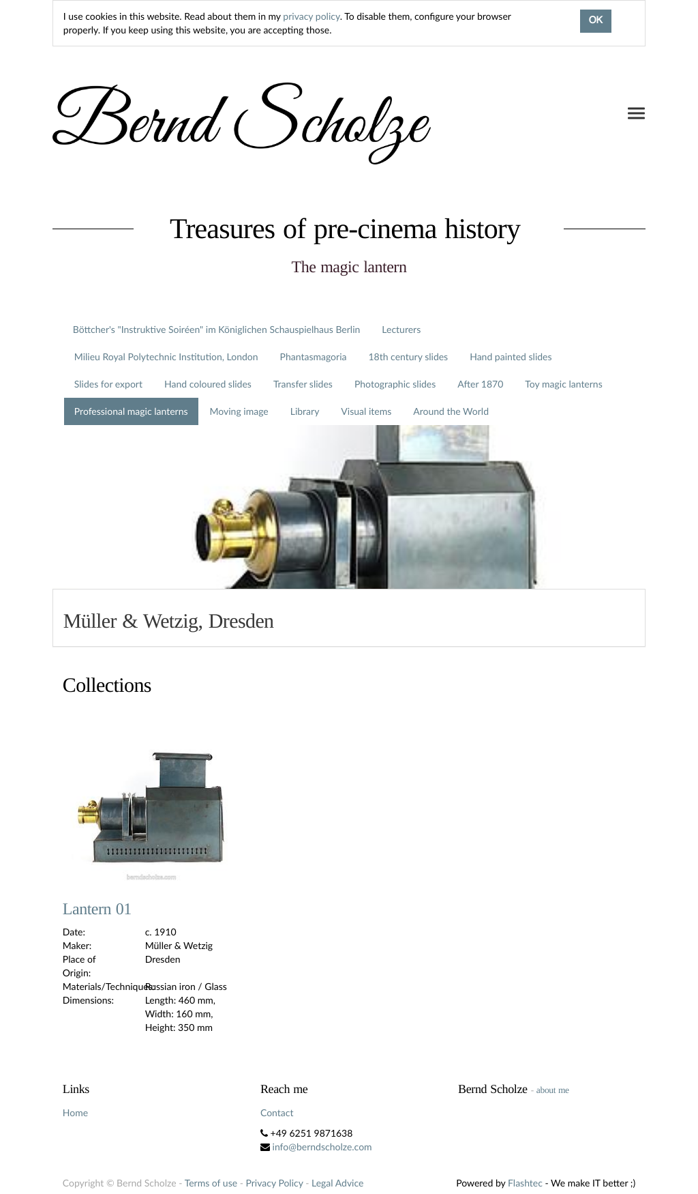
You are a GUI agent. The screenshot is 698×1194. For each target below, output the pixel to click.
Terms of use (211, 1183)
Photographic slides (395, 384)
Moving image (239, 411)
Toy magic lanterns (563, 384)
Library (305, 411)
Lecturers (401, 329)
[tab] (349, 617)
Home (75, 1112)
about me (552, 1090)
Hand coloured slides (208, 384)
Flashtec (525, 1183)
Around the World (451, 411)
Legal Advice (337, 1183)
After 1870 (480, 384)
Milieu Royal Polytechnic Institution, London (166, 356)
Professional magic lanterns (131, 411)
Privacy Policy (274, 1183)
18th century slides (408, 356)
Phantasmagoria (313, 356)
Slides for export (108, 384)
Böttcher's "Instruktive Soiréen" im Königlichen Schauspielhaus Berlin (217, 329)
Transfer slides (303, 384)
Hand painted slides (510, 356)
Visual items (366, 411)
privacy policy (311, 16)
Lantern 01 (97, 909)
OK (596, 21)
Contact (277, 1112)
